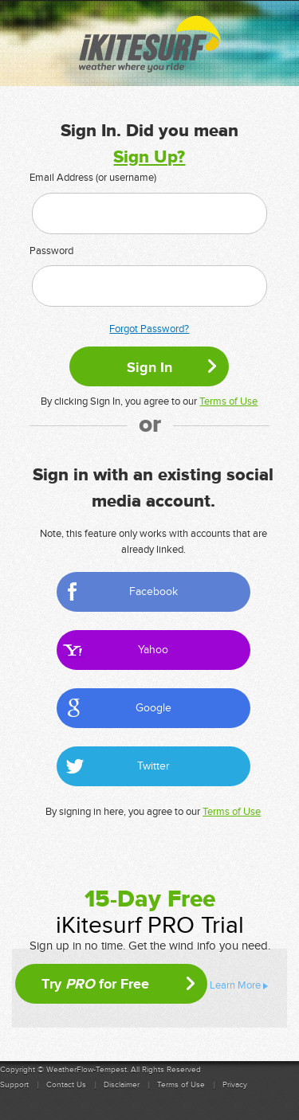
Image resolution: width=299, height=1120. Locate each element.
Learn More (235, 985)
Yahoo (153, 649)
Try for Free (95, 984)
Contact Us (66, 1085)
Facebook (153, 591)
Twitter (153, 766)
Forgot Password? (149, 329)
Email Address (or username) (93, 177)
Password (51, 251)
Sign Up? (149, 157)
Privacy (234, 1085)
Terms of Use (228, 401)
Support (14, 1085)
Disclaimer (122, 1085)
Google (153, 708)
